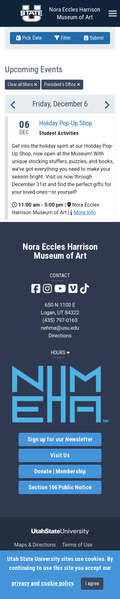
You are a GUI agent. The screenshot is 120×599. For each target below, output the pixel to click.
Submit (94, 38)
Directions (60, 336)
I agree (92, 583)
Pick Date (29, 38)
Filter (62, 38)
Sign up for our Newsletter (60, 439)
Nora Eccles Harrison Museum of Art (74, 13)
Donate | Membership (60, 471)
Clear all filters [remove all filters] (22, 84)
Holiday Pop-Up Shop (65, 123)
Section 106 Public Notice (60, 487)
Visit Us (60, 455)
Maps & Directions (35, 545)
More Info (85, 212)
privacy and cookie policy (42, 583)
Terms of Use (77, 545)
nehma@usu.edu (60, 328)
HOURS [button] (60, 353)
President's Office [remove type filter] (62, 84)
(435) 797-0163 (60, 320)
